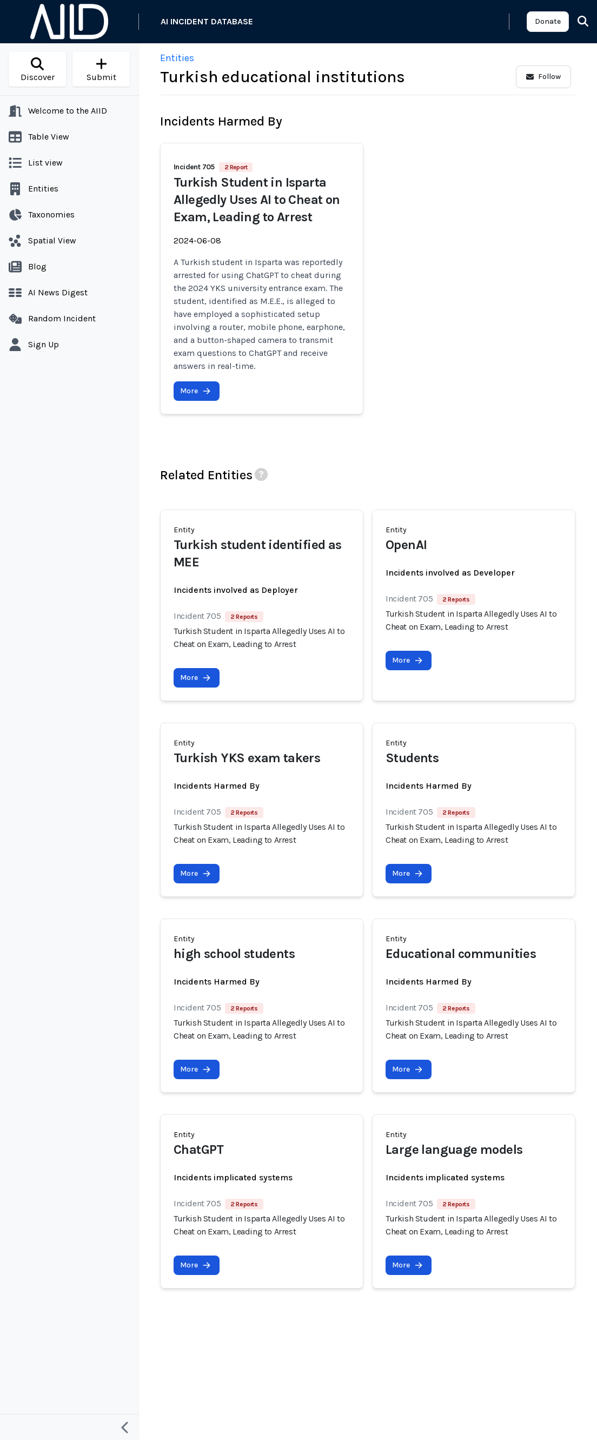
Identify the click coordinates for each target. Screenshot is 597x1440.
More (195, 390)
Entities (177, 58)
